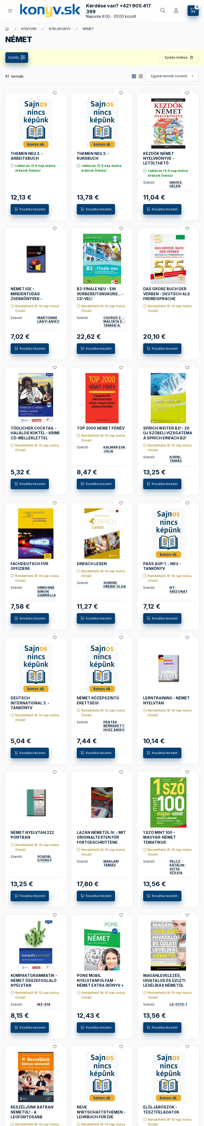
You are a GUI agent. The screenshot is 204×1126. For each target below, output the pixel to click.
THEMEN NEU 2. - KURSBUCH (93, 156)
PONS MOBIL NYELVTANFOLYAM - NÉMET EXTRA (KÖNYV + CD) (100, 982)
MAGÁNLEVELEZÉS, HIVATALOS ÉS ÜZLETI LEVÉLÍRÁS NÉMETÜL (164, 980)
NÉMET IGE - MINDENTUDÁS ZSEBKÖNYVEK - (26, 294)
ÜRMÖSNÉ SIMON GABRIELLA (46, 591)
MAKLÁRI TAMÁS (111, 863)
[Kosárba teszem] (30, 209)
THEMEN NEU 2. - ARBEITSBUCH (27, 156)
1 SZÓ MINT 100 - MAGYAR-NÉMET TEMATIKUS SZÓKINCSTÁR (159, 839)
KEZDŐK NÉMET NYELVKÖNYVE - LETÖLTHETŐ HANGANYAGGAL (160, 160)
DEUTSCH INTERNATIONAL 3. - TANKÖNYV (30, 703)
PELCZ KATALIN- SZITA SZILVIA (177, 867)
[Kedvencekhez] (54, 93)
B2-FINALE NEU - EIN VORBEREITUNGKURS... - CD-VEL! (100, 294)
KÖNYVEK (29, 29)
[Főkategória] (7, 29)
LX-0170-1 (178, 1004)
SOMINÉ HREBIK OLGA (114, 584)
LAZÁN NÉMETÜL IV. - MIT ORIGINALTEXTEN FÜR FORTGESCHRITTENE (101, 837)
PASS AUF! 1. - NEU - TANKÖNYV (162, 566)
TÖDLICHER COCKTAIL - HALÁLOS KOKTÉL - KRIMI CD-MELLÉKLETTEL (35, 433)
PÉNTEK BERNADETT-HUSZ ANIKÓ (114, 726)
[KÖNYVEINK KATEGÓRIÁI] (10, 11)
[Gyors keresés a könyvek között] (163, 10)
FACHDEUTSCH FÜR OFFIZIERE (29, 566)
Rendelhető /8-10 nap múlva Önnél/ (37, 308)
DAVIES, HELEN (175, 184)
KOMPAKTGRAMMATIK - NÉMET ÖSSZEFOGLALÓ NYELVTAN (34, 980)
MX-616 (43, 1004)
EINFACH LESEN (92, 563)
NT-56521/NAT (178, 589)
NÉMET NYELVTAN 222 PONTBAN (32, 834)
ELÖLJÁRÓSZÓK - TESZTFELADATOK (161, 1109)
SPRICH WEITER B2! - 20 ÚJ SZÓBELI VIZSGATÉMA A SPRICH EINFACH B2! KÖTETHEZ (167, 435)
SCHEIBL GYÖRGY (44, 858)
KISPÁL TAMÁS (175, 459)
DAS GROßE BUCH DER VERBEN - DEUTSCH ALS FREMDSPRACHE (166, 294)
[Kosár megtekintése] (193, 10)
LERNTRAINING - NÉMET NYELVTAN (166, 700)
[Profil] (176, 10)
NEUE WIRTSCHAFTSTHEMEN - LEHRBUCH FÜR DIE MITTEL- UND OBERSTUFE (101, 1114)
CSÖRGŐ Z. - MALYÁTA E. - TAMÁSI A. (114, 321)
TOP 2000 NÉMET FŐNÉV (101, 428)
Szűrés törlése (176, 57)
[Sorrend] (172, 76)
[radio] (141, 76)
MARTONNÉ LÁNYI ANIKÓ (48, 319)
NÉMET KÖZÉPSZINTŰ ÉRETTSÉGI (98, 700)
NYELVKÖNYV (59, 29)
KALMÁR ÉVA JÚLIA (114, 449)
